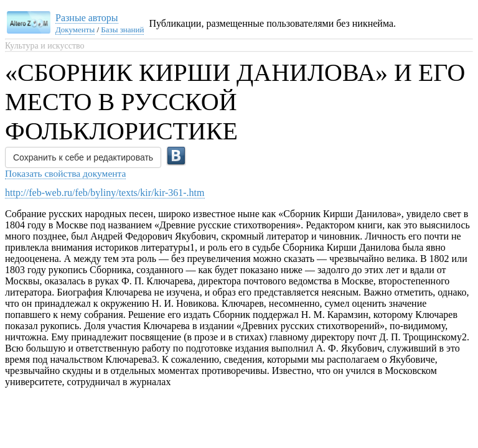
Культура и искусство (45, 45)
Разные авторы (86, 17)
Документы (75, 29)
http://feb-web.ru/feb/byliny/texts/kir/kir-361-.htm (105, 192)
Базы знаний (122, 29)
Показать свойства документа (65, 173)
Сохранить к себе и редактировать (83, 157)
